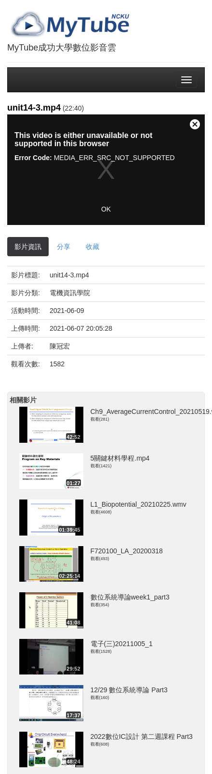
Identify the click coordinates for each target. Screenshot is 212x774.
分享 (63, 246)
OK (106, 209)
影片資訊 (27, 246)
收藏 (92, 246)
